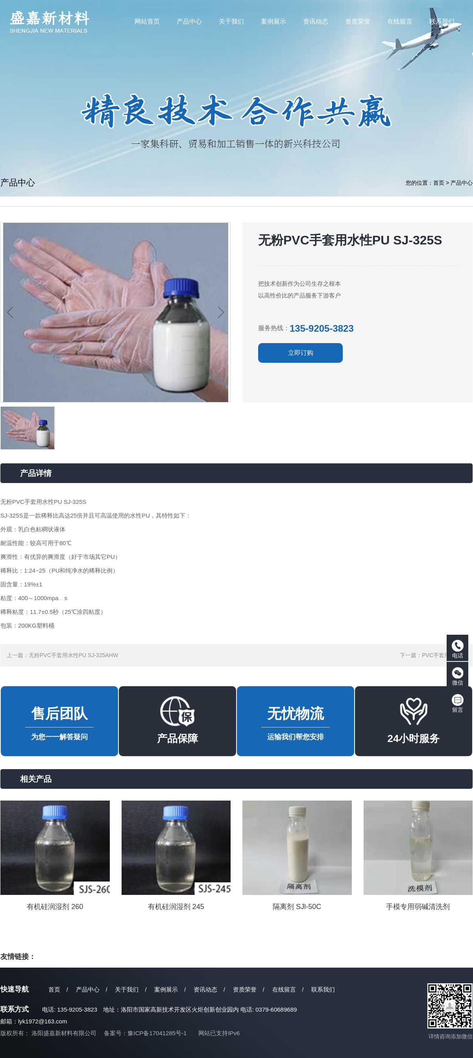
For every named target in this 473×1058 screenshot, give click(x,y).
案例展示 (166, 989)
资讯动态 (205, 989)
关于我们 (127, 989)
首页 (438, 183)
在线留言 (284, 989)
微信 (458, 676)
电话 (458, 649)
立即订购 (300, 352)
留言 (458, 703)
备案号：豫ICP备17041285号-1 (145, 1033)
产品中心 (462, 183)
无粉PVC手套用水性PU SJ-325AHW (73, 655)
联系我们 (323, 989)
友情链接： (18, 957)
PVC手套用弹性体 (444, 655)
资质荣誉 (245, 989)
